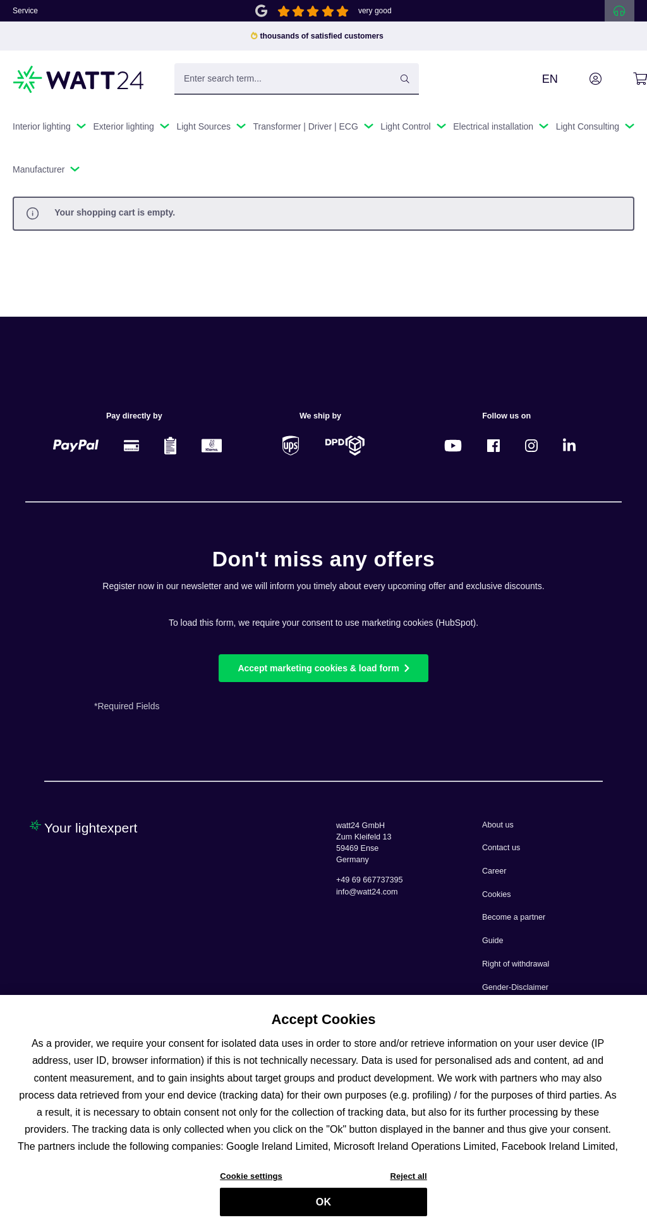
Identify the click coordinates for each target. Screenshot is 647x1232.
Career (494, 871)
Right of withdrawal (515, 964)
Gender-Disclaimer (515, 987)
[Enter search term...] (296, 79)
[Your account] (581, 79)
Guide (493, 940)
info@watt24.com (367, 891)
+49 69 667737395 (369, 879)
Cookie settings (251, 1183)
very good (375, 10)
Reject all (408, 1183)
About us (498, 824)
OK (323, 1208)
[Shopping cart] (626, 79)
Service (25, 10)
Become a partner (513, 917)
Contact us (501, 847)
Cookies (496, 894)
